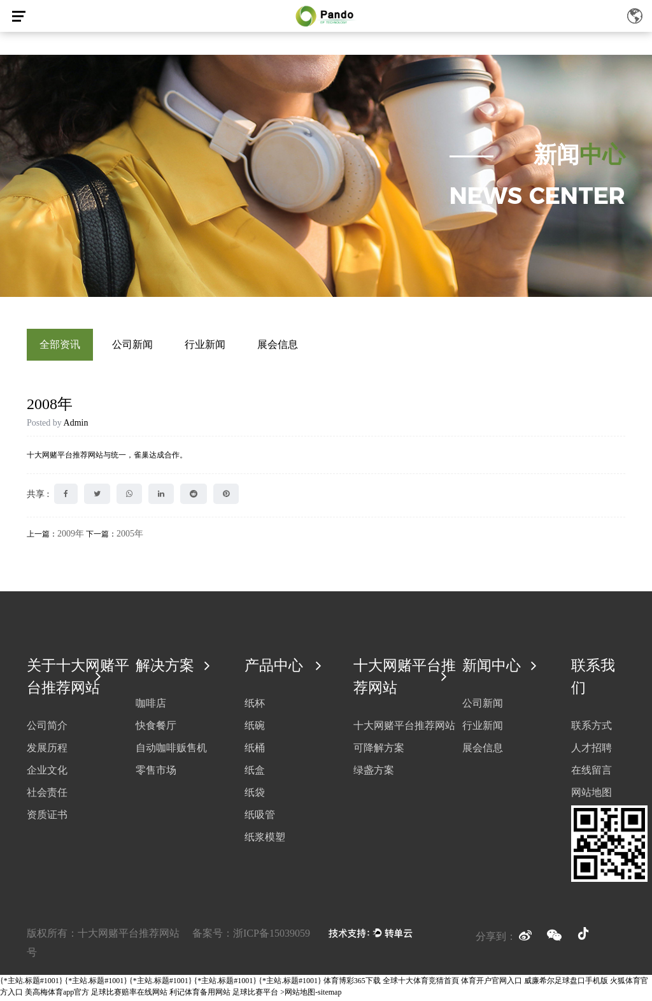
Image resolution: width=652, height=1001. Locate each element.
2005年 (130, 533)
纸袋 (254, 794)
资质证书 (47, 817)
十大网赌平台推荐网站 (404, 728)
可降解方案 (378, 750)
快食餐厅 (156, 728)
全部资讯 (59, 344)
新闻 (579, 155)
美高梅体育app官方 (57, 995)
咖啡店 (151, 705)
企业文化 (47, 773)
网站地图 (591, 795)
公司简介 (47, 728)
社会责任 (47, 795)
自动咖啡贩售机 (171, 750)
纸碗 (254, 728)
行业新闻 (205, 344)
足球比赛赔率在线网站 (129, 995)
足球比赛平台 (255, 995)
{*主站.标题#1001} (31, 983)
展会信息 (277, 344)
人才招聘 (591, 750)
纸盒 (254, 772)
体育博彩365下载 (352, 983)
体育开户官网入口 (491, 983)
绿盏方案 (373, 773)
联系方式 (591, 728)
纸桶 (254, 750)
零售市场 (156, 772)
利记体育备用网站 (199, 995)
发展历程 (47, 750)
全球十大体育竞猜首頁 (421, 983)
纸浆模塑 (264, 839)
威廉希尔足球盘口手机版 (566, 983)
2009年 (70, 533)
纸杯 (254, 705)
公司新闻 (132, 344)
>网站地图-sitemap (310, 995)
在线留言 (591, 773)
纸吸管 (259, 817)
